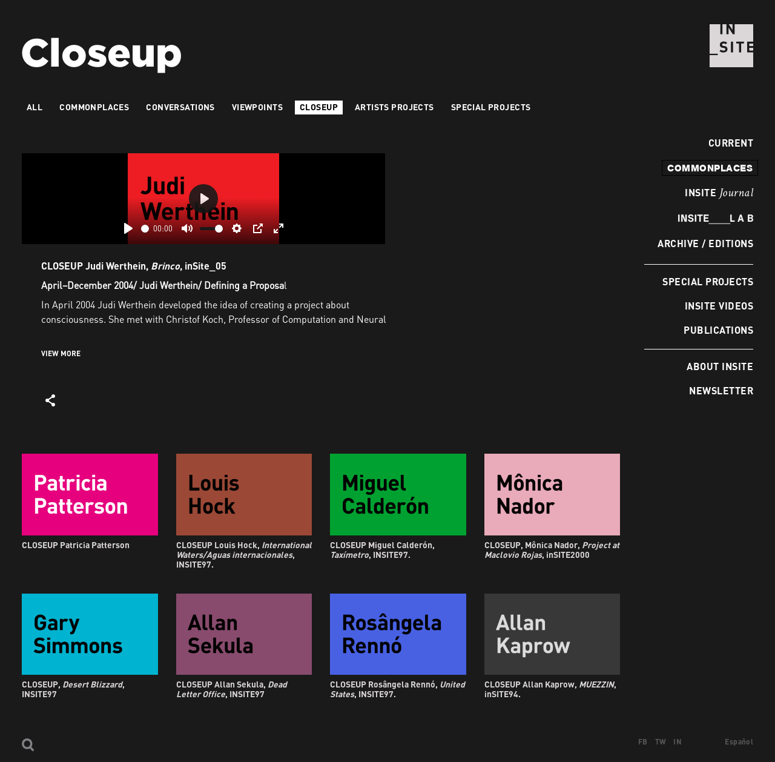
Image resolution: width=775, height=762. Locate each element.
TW (661, 742)
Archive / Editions (705, 243)
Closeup (319, 107)
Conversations (180, 107)
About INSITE (720, 366)
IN (677, 742)
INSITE (719, 193)
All (34, 107)
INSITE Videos (719, 305)
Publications (718, 330)
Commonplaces (94, 107)
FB (643, 742)
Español (739, 742)
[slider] (145, 228)
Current (727, 142)
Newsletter (721, 390)
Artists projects (394, 107)
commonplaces (710, 168)
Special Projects (707, 281)
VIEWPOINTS (257, 107)
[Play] (128, 228)
